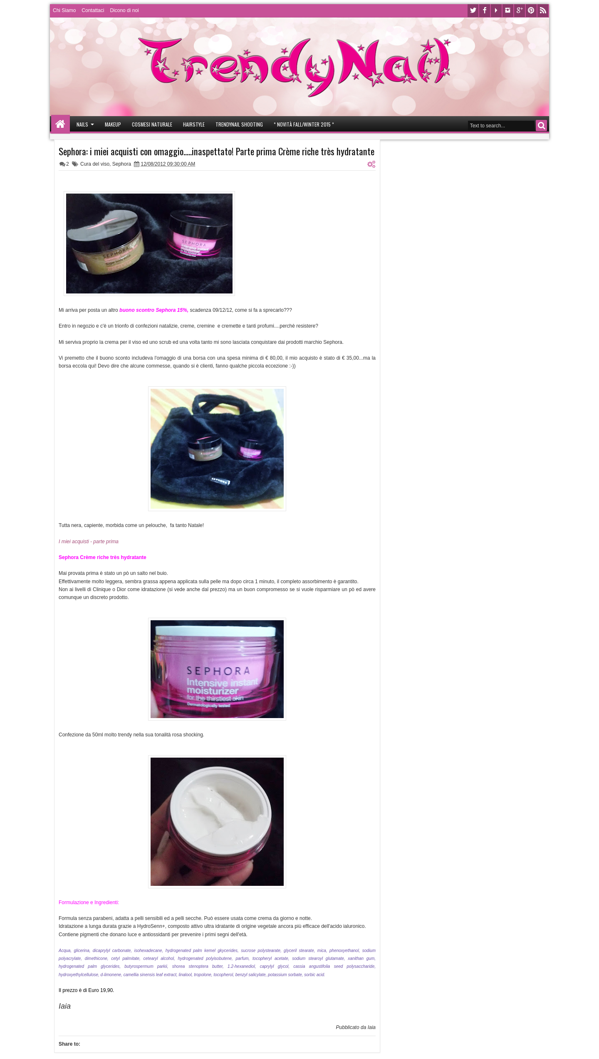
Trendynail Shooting (239, 124)
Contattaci (93, 10)
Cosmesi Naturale (152, 124)
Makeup (113, 124)
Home (60, 124)
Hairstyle (194, 124)
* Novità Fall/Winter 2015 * (304, 124)
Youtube (496, 10)
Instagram (507, 10)
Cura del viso (94, 164)
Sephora (121, 164)
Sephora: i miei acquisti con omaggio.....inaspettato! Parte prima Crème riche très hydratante (216, 151)
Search (541, 125)
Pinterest (531, 10)
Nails (82, 124)
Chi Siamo (64, 10)
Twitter (473, 10)
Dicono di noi (124, 10)
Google (519, 10)
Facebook (484, 10)
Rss (542, 10)
